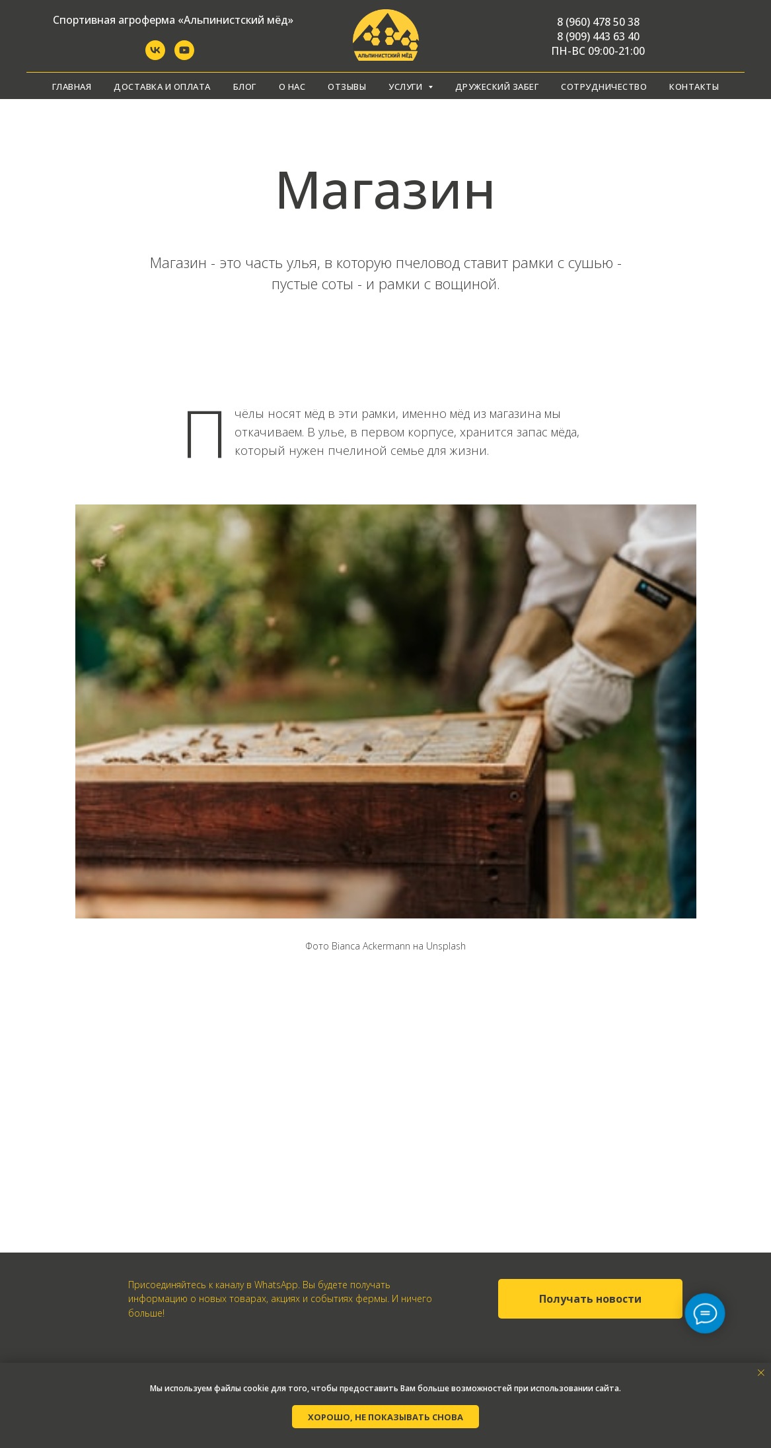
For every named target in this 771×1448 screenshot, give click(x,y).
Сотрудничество (604, 86)
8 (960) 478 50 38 (598, 22)
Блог (244, 86)
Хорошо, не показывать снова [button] (385, 1417)
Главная (72, 86)
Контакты (694, 86)
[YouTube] (184, 56)
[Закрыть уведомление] (761, 1372)
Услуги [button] (406, 86)
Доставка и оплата (162, 86)
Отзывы (347, 86)
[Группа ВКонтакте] (155, 56)
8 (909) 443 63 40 (598, 36)
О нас (292, 86)
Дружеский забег (497, 86)
